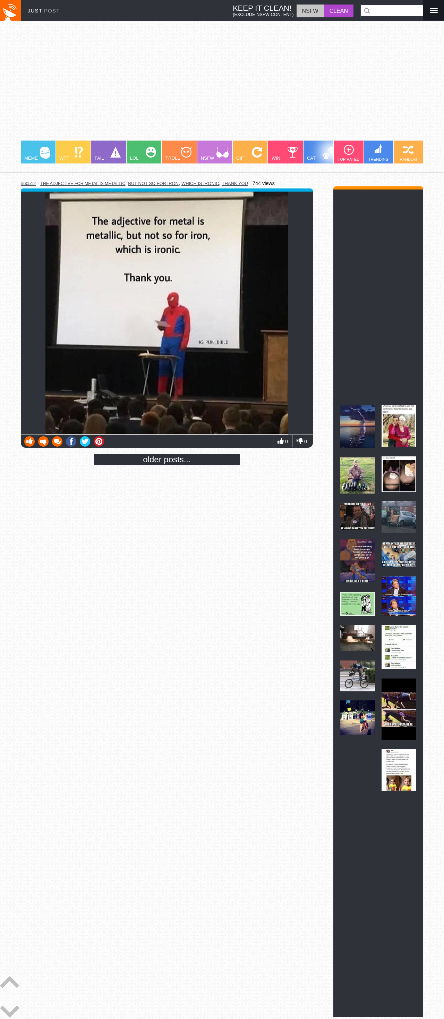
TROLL (178, 154)
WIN (285, 154)
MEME (37, 154)
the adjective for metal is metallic (82, 183)
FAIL (108, 154)
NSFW (215, 154)
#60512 (28, 183)
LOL (143, 154)
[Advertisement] (222, 84)
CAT (321, 154)
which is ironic (200, 183)
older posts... (166, 459)
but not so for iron (153, 183)
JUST (44, 11)
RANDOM (408, 153)
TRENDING (378, 152)
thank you (235, 183)
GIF (249, 154)
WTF (71, 154)
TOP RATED (349, 153)
